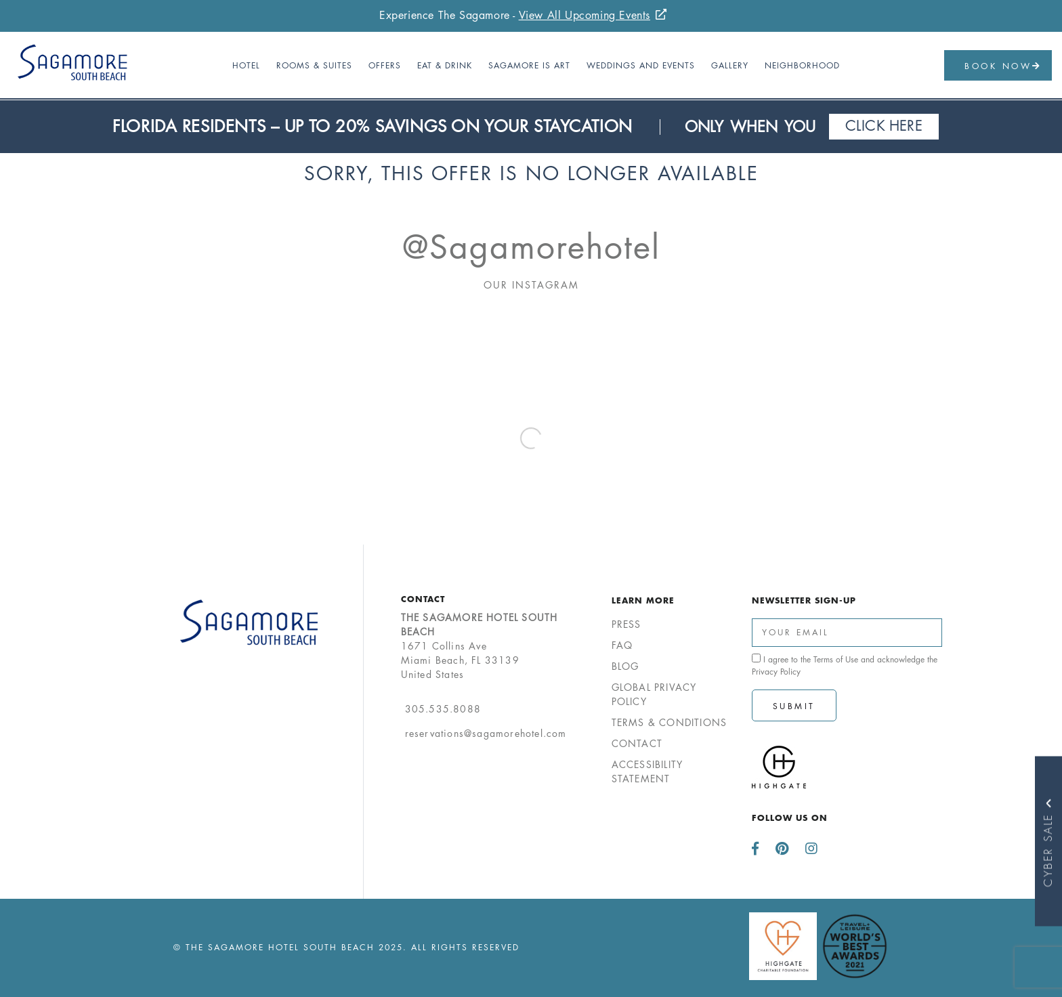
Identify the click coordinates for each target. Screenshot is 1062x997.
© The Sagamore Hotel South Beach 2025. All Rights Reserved (346, 947)
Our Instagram (531, 284)
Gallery (729, 65)
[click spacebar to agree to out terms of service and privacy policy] (756, 658)
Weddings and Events (641, 65)
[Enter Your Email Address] (847, 632)
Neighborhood (802, 65)
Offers (384, 65)
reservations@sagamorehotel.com (486, 733)
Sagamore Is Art (529, 65)
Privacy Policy (776, 671)
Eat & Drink (444, 65)
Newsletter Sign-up (804, 600)
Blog (625, 666)
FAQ (622, 645)
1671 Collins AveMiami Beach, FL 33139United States (479, 646)
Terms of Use (835, 659)
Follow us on (790, 817)
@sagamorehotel (531, 247)
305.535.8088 (443, 708)
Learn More (643, 600)
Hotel (246, 65)
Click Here (883, 126)
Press (626, 624)
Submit (794, 706)
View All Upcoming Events (584, 15)
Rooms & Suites (314, 65)
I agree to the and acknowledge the (844, 665)
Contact (423, 599)
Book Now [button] (1003, 66)
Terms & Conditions (669, 722)
